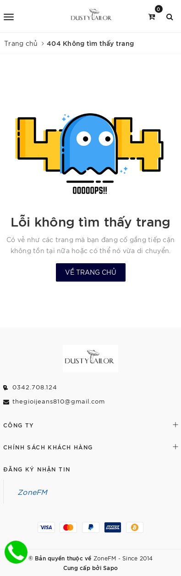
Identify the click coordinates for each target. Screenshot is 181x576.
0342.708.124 (34, 387)
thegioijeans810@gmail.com (58, 401)
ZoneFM (32, 491)
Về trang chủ (90, 272)
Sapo (110, 567)
